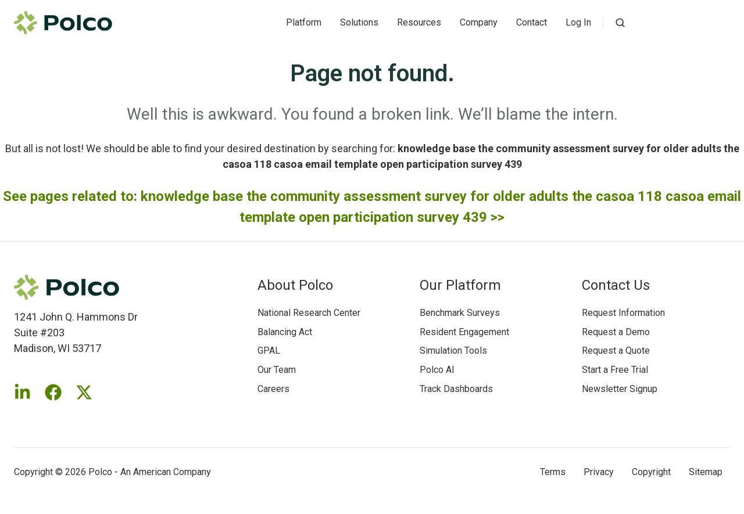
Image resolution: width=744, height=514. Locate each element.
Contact (531, 22)
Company (479, 22)
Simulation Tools (453, 350)
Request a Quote (616, 350)
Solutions (359, 22)
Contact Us (616, 285)
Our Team (276, 369)
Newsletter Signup (619, 388)
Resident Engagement (464, 331)
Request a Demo (616, 331)
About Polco (295, 285)
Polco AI (437, 369)
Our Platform (460, 285)
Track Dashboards (456, 388)
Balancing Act (284, 331)
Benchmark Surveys (460, 312)
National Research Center (308, 312)
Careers (273, 388)
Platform (303, 22)
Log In (578, 22)
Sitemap (705, 471)
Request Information (623, 312)
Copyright (651, 471)
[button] (620, 22)
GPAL (268, 350)
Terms (553, 471)
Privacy (599, 471)
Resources (419, 22)
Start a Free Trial (615, 369)
